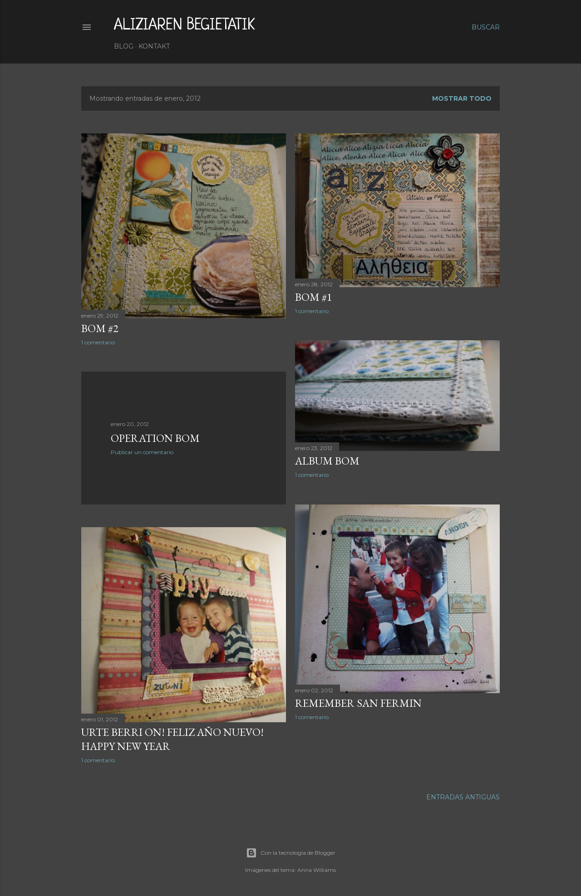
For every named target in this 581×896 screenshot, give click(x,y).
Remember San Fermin (358, 703)
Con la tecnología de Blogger (290, 852)
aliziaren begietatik (184, 25)
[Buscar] (486, 27)
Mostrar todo (462, 98)
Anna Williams (316, 870)
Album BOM (327, 461)
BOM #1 (313, 297)
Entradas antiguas (463, 797)
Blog (123, 46)
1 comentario (98, 342)
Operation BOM (155, 438)
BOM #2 (99, 328)
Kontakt (154, 46)
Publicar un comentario (142, 452)
